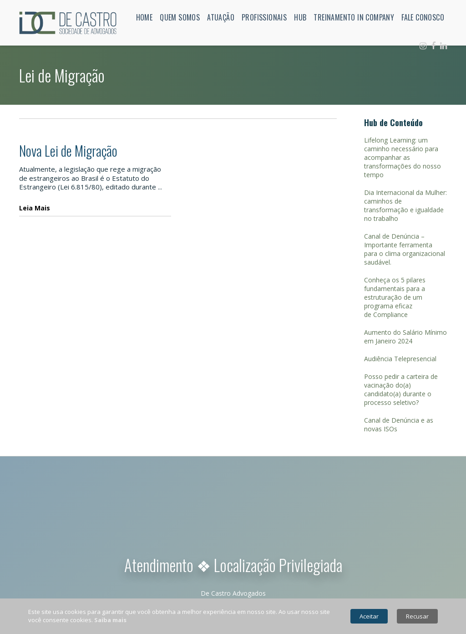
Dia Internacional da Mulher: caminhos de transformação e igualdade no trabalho (405, 205)
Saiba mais (110, 620)
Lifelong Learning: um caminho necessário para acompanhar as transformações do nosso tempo (402, 157)
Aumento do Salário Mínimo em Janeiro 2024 (405, 336)
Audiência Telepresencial (400, 358)
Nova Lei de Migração (68, 150)
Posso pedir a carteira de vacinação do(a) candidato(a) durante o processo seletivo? (401, 389)
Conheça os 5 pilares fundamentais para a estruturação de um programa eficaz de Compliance (394, 297)
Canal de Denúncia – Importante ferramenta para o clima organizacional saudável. (404, 249)
